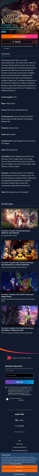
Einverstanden (19, 467)
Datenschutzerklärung (26, 394)
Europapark (19, 415)
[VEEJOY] (9, 358)
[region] (19, 464)
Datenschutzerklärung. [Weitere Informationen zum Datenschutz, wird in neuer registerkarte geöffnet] (16, 463)
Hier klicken (21, 400)
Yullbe (19, 426)
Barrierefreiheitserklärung (19, 450)
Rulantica (19, 420)
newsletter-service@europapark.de (16, 393)
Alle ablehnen (19, 470)
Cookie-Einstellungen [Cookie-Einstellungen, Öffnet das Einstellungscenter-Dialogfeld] (19, 474)
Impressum (19, 444)
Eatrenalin (19, 432)
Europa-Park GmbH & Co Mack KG (16, 390)
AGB (19, 440)
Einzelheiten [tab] (5, 54)
